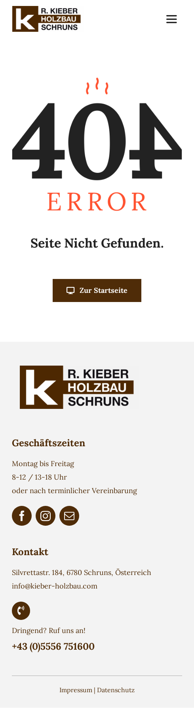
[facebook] (22, 516)
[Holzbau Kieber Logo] (48, 9)
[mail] (69, 516)
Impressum (75, 690)
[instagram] (45, 516)
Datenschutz (116, 690)
